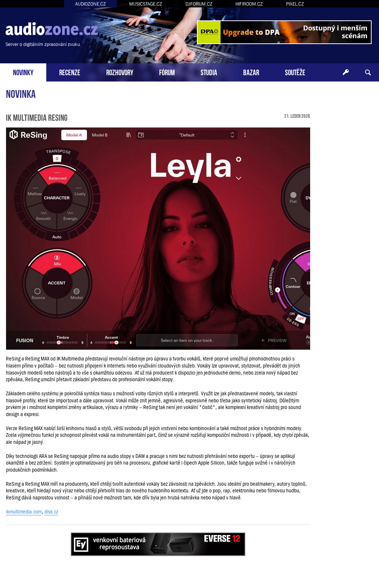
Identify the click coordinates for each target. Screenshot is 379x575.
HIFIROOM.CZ (249, 4)
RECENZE (69, 72)
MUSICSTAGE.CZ (145, 4)
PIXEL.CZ (295, 4)
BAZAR (251, 72)
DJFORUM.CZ (198, 4)
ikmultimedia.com (24, 512)
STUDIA (209, 72)
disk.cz (51, 512)
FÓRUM (167, 72)
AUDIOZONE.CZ (90, 4)
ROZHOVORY (119, 72)
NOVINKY (23, 72)
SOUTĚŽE (295, 72)
